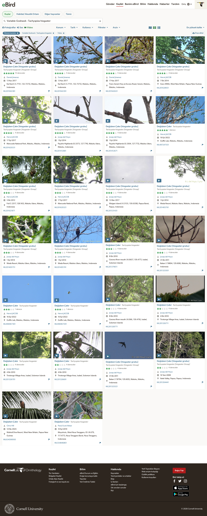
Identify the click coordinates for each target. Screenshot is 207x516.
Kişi (112, 491)
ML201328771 (112, 327)
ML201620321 (60, 207)
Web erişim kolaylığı (150, 472)
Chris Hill (10, 426)
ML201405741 (60, 267)
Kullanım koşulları (149, 477)
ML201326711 (163, 323)
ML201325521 (112, 386)
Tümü (68, 14)
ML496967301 (9, 324)
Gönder (110, 4)
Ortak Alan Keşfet (56, 479)
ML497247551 (163, 145)
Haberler (165, 4)
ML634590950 (9, 440)
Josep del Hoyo (64, 137)
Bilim (143, 4)
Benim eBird (132, 4)
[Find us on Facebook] (174, 481)
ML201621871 (9, 211)
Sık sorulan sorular (118, 488)
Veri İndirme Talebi (87, 482)
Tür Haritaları (54, 473)
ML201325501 (163, 271)
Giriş (184, 4)
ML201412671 (111, 151)
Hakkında (153, 4)
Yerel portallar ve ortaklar (121, 476)
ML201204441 (163, 382)
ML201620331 (9, 148)
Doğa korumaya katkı (88, 476)
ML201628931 (163, 88)
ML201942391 (60, 91)
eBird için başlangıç (119, 485)
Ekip (112, 479)
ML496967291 (61, 324)
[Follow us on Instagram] (185, 481)
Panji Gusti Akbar (65, 426)
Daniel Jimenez (13, 77)
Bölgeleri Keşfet (55, 476)
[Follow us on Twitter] (180, 481)
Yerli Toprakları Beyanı (151, 469)
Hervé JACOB (165, 77)
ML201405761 (163, 207)
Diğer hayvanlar (52, 14)
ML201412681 (60, 151)
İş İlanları (114, 482)
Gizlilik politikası (148, 475)
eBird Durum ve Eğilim (89, 473)
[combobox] (52, 21)
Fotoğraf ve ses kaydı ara (59, 482)
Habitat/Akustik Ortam (27, 14)
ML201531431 (111, 211)
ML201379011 (111, 267)
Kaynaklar (115, 473)
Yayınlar (83, 479)
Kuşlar (8, 14)
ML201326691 (60, 379)
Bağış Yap (179, 470)
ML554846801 (61, 443)
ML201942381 (9, 91)
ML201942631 (112, 91)
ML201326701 (9, 379)
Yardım (175, 4)
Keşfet (119, 4)
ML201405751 (9, 267)
